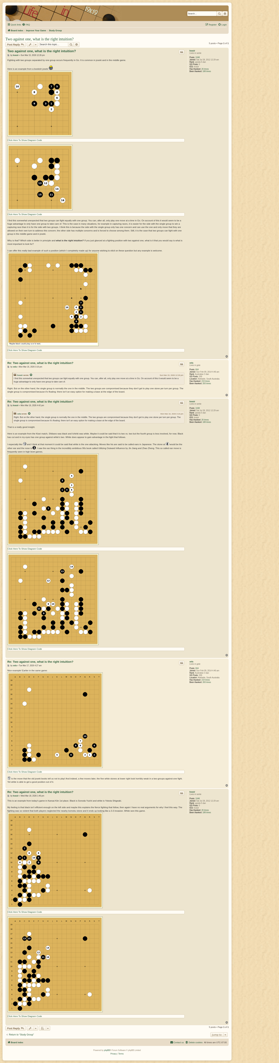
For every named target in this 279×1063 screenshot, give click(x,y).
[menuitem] (26, 24)
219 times (206, 381)
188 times (206, 71)
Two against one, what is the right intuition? (39, 39)
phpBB (107, 1050)
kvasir (192, 51)
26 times (205, 69)
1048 (197, 57)
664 (197, 369)
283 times (206, 383)
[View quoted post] (31, 375)
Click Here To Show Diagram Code (25, 140)
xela (191, 363)
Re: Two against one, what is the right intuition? (40, 363)
